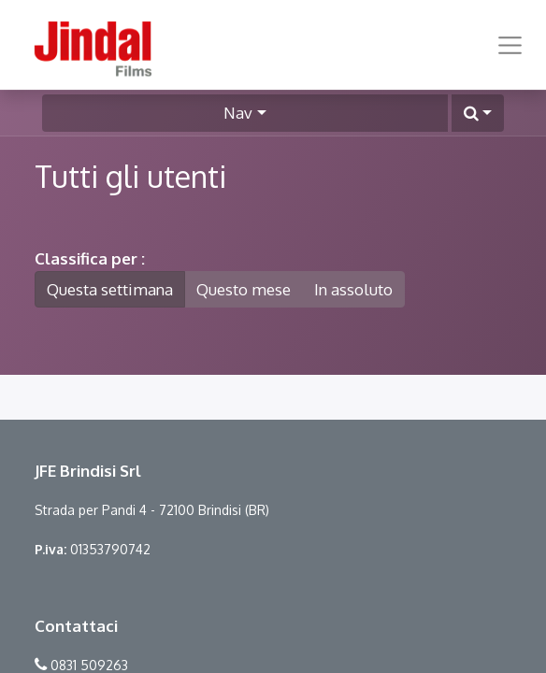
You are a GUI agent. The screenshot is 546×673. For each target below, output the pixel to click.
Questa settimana (110, 289)
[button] (478, 113)
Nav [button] (237, 112)
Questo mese (243, 289)
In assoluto (353, 289)
